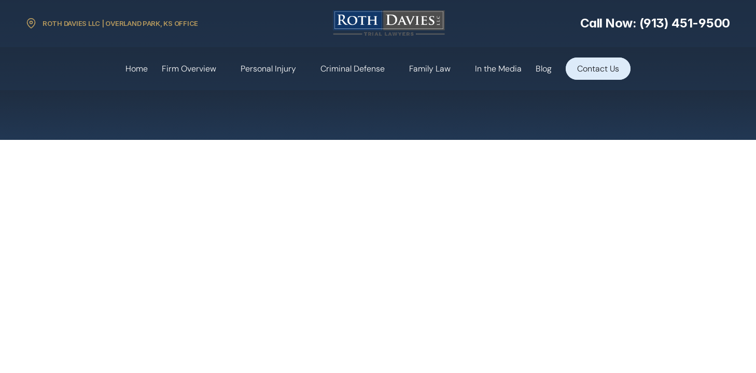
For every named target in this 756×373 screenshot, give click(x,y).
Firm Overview (189, 68)
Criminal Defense (352, 68)
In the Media (498, 68)
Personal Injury (268, 68)
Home (136, 68)
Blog (544, 68)
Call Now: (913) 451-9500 (655, 23)
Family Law (430, 68)
